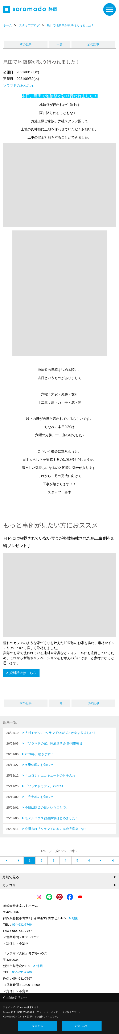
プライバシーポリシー (48, 1011)
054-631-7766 (22, 924)
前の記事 (26, 44)
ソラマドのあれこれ (18, 85)
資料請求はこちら (22, 673)
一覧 (59, 44)
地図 (75, 918)
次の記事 (93, 44)
